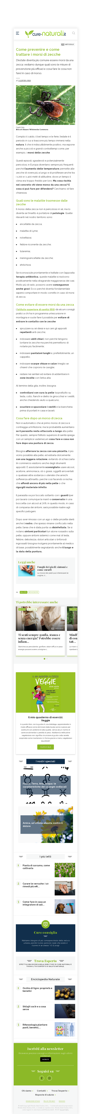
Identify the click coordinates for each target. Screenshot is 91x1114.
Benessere (33, 592)
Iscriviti (45, 1059)
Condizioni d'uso (33, 1101)
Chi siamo (27, 1091)
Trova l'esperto (59, 1091)
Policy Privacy (49, 1101)
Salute (23, 592)
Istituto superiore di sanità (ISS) (36, 309)
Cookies (62, 1101)
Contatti (41, 1091)
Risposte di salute (44, 1095)
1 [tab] (44, 659)
